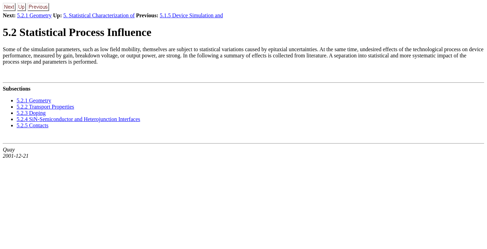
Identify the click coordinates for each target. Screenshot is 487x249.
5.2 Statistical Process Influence (77, 32)
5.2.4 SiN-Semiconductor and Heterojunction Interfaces (78, 119)
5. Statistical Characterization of (99, 15)
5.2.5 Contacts (32, 125)
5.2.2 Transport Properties (45, 107)
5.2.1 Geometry (34, 15)
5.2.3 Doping (31, 113)
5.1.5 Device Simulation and (191, 15)
